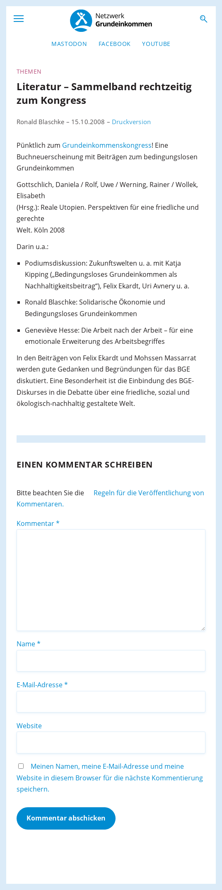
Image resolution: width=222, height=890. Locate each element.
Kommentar (38, 523)
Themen (29, 71)
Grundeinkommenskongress (107, 145)
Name (29, 643)
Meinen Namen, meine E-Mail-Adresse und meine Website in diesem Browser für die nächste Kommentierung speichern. (110, 778)
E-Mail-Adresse (42, 684)
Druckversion (131, 122)
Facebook (115, 44)
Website (29, 725)
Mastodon (69, 44)
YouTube (156, 44)
